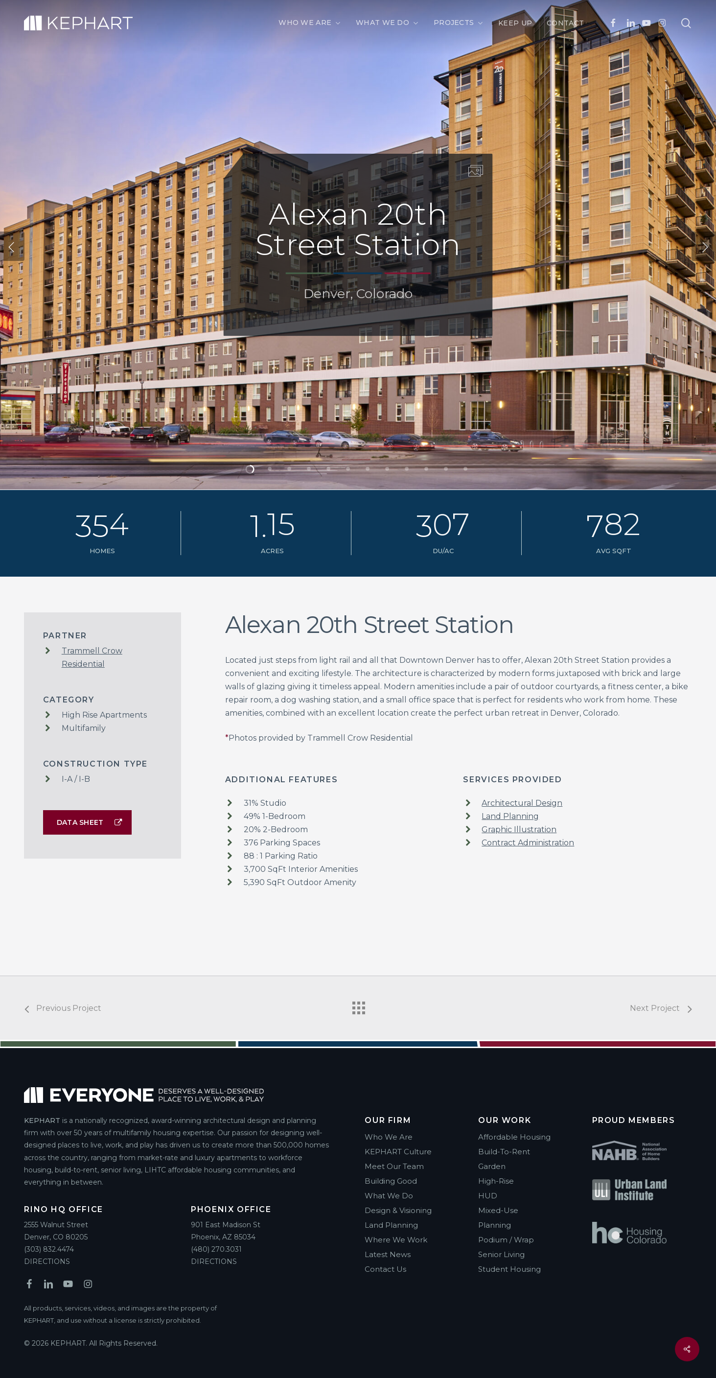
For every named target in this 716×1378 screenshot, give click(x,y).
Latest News (388, 1254)
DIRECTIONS (47, 1261)
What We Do (389, 1195)
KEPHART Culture (398, 1151)
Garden (492, 1166)
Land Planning (510, 816)
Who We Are (389, 1137)
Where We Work (396, 1239)
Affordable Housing (514, 1137)
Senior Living (501, 1254)
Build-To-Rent (504, 1151)
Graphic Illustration (519, 829)
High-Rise (496, 1181)
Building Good (391, 1181)
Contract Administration (528, 842)
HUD (487, 1195)
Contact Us (385, 1269)
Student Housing (509, 1269)
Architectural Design (522, 803)
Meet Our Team (394, 1166)
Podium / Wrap (506, 1239)
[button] (87, 822)
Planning (494, 1225)
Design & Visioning (398, 1210)
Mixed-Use (498, 1210)
